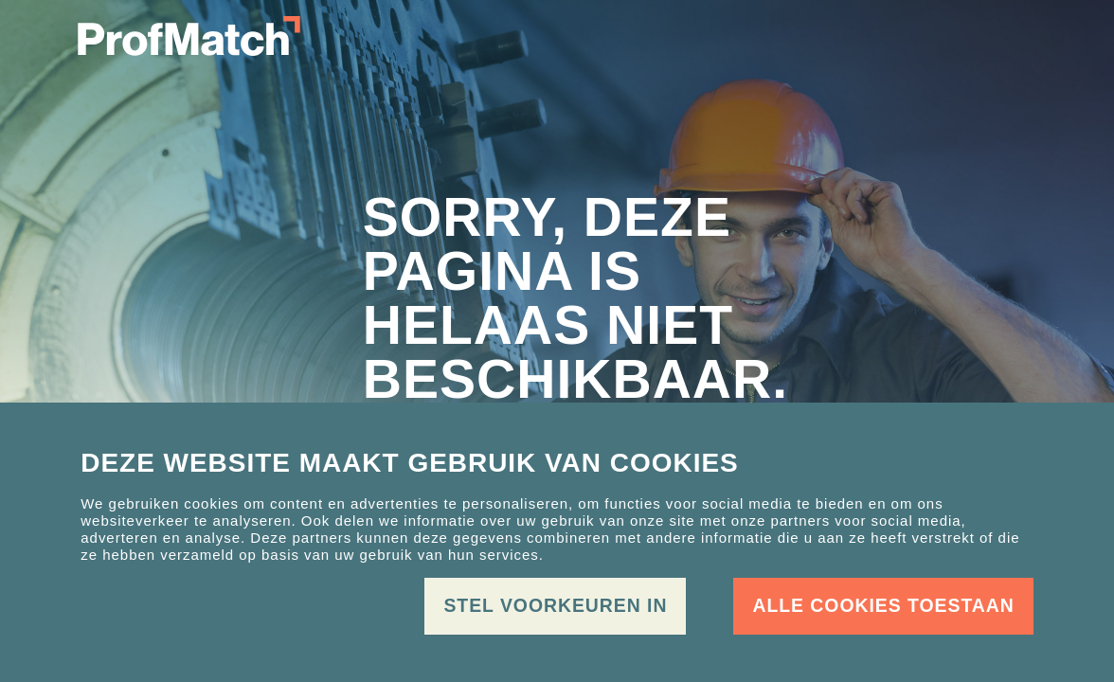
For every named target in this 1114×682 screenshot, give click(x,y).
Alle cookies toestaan (883, 605)
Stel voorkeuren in (555, 605)
